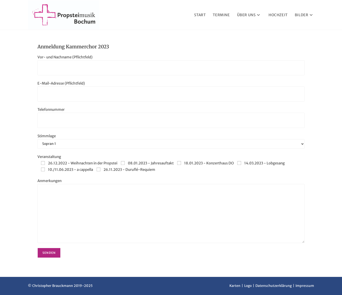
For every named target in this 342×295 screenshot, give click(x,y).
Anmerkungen (49, 180)
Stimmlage (46, 136)
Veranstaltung (49, 156)
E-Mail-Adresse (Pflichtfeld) (61, 83)
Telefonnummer (51, 109)
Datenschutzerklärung (273, 286)
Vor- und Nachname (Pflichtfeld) (65, 57)
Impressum (304, 286)
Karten (234, 286)
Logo (248, 286)
